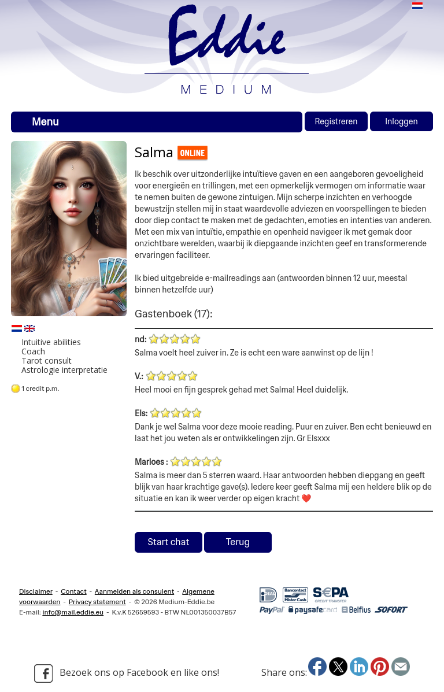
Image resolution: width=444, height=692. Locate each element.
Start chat (169, 542)
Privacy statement (97, 601)
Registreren (335, 121)
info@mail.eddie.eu (72, 612)
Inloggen (401, 121)
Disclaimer (36, 591)
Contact (74, 591)
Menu (45, 122)
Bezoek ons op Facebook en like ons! (126, 673)
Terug (238, 542)
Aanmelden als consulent (134, 591)
